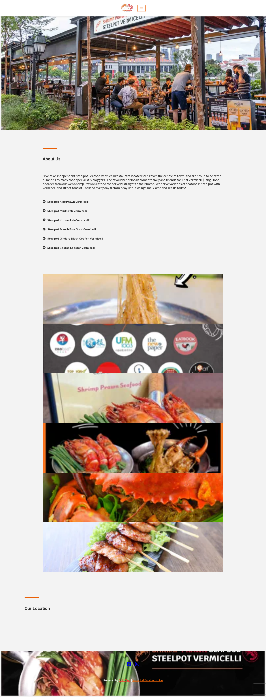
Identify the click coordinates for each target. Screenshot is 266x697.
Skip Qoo (124, 680)
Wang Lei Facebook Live (147, 680)
